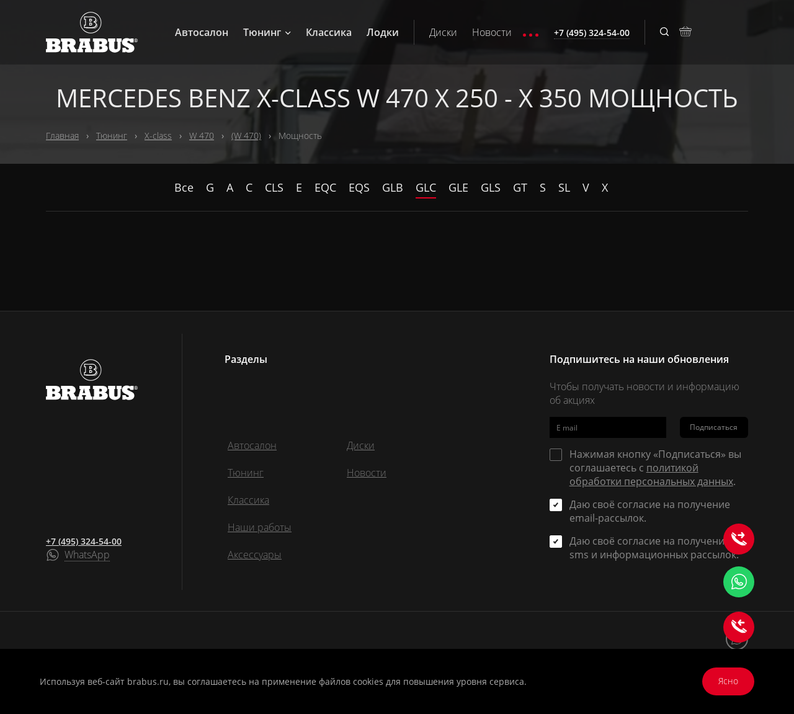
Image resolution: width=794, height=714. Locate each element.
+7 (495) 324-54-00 (84, 541)
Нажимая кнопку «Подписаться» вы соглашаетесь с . (655, 467)
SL (564, 187)
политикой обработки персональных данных (651, 474)
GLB (392, 187)
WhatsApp (87, 555)
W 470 (201, 135)
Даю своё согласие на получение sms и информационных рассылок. (654, 547)
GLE (458, 187)
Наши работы (260, 527)
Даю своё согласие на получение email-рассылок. (649, 511)
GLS (491, 187)
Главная (62, 135)
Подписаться (714, 427)
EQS (359, 187)
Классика (329, 32)
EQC (325, 187)
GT (520, 187)
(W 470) (246, 135)
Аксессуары (255, 554)
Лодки (383, 32)
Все (184, 187)
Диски (443, 32)
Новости (492, 32)
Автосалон (201, 32)
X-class (158, 135)
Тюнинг (267, 32)
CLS (274, 187)
